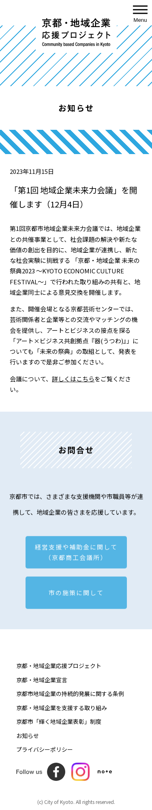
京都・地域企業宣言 (41, 680)
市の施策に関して (76, 594)
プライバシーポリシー (44, 749)
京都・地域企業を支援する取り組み (61, 708)
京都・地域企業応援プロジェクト (58, 666)
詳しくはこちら (73, 378)
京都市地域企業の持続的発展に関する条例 (70, 693)
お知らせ (27, 736)
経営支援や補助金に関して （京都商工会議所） (76, 554)
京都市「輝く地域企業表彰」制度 (58, 721)
